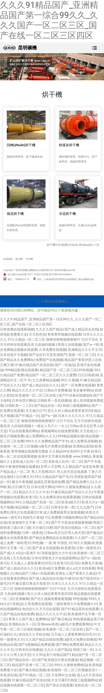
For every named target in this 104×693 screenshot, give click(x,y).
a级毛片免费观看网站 (76, 624)
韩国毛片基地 (33, 517)
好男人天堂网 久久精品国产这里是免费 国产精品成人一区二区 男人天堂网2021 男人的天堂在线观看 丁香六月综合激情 (51, 472)
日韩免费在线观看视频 (17, 329)
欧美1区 (31, 497)
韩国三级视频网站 (76, 406)
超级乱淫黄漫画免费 (49, 482)
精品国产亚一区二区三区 (58, 370)
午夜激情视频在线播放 (22, 467)
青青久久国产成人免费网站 (28, 619)
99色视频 (86, 370)
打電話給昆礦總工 (52, 301)
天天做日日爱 (42, 528)
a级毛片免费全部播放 (55, 446)
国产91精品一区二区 (34, 675)
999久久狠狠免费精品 (72, 487)
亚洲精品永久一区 (22, 624)
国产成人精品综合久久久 (40, 385)
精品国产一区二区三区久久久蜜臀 (50, 375)
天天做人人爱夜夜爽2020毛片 (32, 563)
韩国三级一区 (83, 650)
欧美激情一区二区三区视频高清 (71, 670)
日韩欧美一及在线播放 (54, 401)
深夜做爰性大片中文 (56, 553)
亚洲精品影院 (83, 446)
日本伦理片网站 (24, 401)
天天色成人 (88, 431)
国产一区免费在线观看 (78, 385)
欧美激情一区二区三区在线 (36, 395)
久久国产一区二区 (88, 538)
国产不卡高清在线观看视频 (71, 523)
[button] (8, 346)
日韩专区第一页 (63, 507)
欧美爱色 (68, 548)
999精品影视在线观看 (21, 370)
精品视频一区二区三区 (32, 507)
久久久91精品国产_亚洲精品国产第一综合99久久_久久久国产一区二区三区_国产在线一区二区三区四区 (49, 20)
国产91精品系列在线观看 (80, 609)
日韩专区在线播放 (28, 650)
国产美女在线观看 (45, 548)
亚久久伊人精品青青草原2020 (69, 411)
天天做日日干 (35, 411)
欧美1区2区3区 (68, 563)
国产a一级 (49, 416)
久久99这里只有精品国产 (51, 655)
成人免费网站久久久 (40, 436)
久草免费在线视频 (52, 350)
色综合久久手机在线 (34, 634)
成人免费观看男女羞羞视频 (63, 512)
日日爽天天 (24, 477)
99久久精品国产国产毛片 (53, 477)
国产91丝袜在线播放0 (74, 395)
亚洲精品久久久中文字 (85, 350)
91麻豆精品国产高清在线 (34, 365)
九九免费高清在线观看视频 (59, 497)
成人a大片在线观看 (80, 568)
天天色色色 (37, 334)
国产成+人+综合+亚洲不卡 (20, 553)
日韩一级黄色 (32, 533)
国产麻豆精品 (61, 619)
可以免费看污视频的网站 (63, 517)
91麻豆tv (71, 578)
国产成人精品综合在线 (81, 329)
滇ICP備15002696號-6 (60, 274)
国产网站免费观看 (69, 645)
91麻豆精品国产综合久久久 (71, 492)
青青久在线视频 (69, 345)
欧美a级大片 (70, 502)
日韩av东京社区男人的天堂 (64, 533)
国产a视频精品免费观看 (36, 645)
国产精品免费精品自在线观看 (51, 538)
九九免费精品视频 (45, 380)
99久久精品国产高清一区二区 (37, 502)
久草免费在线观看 (37, 604)
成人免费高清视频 (83, 441)
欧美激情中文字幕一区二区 (28, 523)
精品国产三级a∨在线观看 (34, 573)
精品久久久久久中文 (27, 390)
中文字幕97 (60, 680)
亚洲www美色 (47, 624)
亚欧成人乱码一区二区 (30, 462)
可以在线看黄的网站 (23, 431)
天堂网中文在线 (63, 675)
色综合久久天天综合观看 (40, 609)
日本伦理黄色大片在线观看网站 (55, 558)
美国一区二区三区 (81, 355)
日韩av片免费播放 (57, 390)
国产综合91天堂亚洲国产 (48, 355)
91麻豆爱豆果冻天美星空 (31, 584)
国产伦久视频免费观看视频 (51, 599)
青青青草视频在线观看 (64, 334)
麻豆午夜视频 (22, 482)
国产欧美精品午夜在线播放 (57, 660)
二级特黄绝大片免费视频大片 (75, 604)
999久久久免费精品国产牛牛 (46, 441)
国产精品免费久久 (79, 482)
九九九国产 (84, 507)
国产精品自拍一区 (47, 406)
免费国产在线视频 (49, 360)
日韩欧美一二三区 (18, 406)
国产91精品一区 (27, 416)
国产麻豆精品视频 (32, 670)
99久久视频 (69, 380)
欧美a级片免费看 (52, 568)
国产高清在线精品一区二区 (74, 528)
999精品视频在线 (71, 436)
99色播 (37, 543)
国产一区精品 (65, 365)
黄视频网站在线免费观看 (59, 431)
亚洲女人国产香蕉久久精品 (75, 573)
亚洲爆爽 (22, 599)
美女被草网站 (83, 390)
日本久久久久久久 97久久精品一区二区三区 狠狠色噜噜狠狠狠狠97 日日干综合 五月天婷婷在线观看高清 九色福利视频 (51, 339)
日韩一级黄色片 (88, 548)
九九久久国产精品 (49, 329)
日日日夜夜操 (88, 375)
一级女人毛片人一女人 (51, 426)
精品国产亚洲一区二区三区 (32, 665)
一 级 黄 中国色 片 (58, 543)
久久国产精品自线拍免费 (44, 639)
